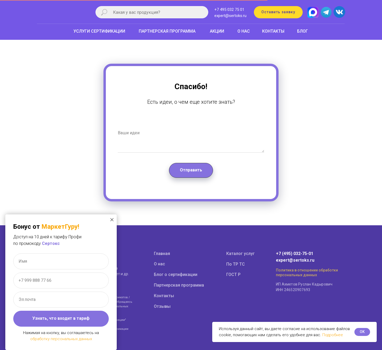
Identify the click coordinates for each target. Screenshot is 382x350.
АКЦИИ (217, 31)
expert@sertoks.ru (230, 15)
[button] (278, 12)
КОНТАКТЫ (273, 31)
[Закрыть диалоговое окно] (112, 220)
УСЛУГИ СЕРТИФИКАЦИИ (99, 31)
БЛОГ (302, 31)
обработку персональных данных (61, 338)
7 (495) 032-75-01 (296, 253)
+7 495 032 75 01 (229, 9)
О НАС (243, 31)
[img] (339, 12)
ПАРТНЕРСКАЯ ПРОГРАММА (167, 31)
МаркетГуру (59, 226)
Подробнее (332, 334)
